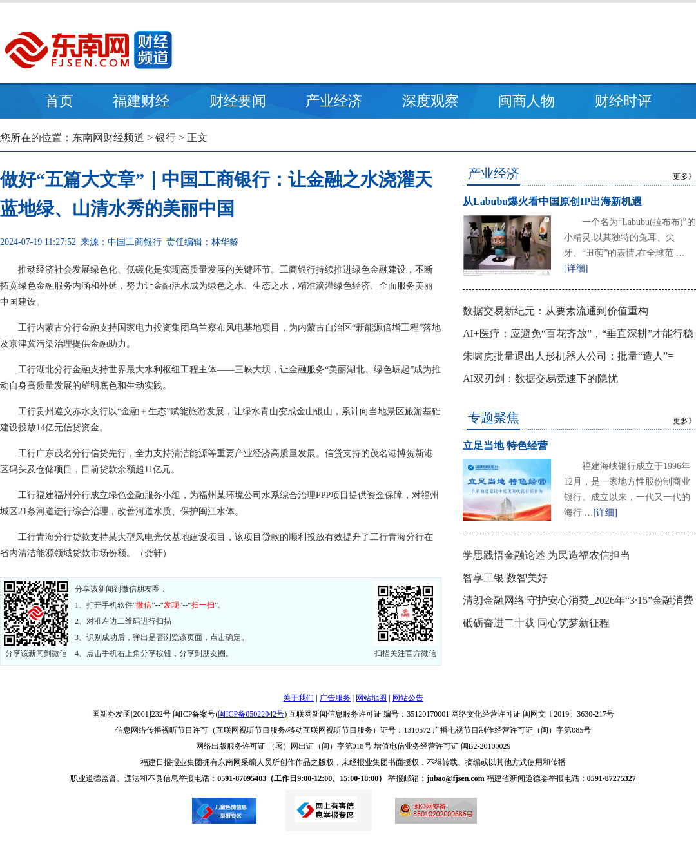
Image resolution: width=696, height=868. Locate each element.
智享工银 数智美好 (505, 577)
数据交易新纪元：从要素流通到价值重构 (555, 310)
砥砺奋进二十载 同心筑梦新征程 (536, 622)
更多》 (684, 176)
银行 (165, 137)
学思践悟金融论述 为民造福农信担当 (546, 555)
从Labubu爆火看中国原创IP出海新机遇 (552, 201)
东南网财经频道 (108, 137)
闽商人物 (526, 101)
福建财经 (141, 101)
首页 (59, 101)
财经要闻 (237, 101)
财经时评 (623, 101)
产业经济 (333, 101)
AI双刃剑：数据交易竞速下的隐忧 (540, 378)
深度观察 (430, 101)
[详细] (576, 268)
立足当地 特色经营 (505, 445)
